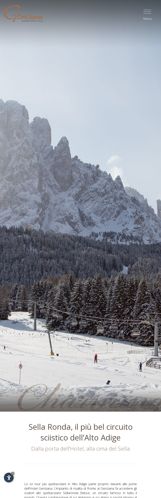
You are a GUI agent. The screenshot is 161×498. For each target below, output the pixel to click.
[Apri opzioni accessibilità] (9, 477)
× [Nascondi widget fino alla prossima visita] (12, 473)
